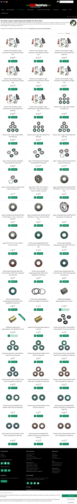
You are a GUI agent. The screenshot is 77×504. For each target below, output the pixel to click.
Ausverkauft (65, 309)
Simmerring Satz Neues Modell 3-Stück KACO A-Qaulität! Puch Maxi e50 (13, 380)
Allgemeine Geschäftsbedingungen (33, 458)
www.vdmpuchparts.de (57, 464)
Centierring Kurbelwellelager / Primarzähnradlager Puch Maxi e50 (38, 300)
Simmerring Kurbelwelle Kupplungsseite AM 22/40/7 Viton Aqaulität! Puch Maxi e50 (38, 273)
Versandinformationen (31, 457)
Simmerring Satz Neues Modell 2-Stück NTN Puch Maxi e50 (38, 406)
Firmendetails (29, 455)
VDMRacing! (4, 13)
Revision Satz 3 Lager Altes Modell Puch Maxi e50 (64, 136)
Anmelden (4, 481)
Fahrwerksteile (11, 9)
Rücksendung (3, 457)
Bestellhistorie (55, 455)
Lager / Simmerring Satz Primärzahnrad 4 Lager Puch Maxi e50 (64, 162)
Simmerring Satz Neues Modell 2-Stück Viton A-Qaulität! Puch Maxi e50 (64, 434)
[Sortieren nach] (69, 33)
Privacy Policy (29, 459)
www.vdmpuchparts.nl (56, 465)
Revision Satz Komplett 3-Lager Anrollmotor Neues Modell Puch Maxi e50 (38, 80)
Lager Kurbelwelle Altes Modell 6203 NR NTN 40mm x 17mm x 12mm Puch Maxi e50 (64, 189)
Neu (70, 9)
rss (46, 501)
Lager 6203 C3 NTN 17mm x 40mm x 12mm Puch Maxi (13, 244)
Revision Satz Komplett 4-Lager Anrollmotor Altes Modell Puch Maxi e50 (38, 52)
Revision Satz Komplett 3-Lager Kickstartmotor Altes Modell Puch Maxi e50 (38, 108)
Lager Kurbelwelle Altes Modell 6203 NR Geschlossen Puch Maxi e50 (64, 216)
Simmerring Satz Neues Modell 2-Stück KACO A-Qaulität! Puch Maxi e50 (13, 434)
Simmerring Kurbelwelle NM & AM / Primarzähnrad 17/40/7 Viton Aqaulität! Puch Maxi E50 (13, 273)
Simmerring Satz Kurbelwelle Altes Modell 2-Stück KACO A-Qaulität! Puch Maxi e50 (64, 407)
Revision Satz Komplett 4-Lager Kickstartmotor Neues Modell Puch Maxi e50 (64, 52)
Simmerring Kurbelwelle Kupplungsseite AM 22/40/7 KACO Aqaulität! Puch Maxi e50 (12, 301)
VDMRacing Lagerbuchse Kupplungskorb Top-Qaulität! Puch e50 (13, 328)
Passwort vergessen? (56, 458)
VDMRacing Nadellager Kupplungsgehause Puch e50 (64, 300)
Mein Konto (70, 17)
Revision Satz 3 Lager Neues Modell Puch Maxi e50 (13, 136)
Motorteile (21, 9)
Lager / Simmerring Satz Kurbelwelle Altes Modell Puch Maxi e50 (38, 162)
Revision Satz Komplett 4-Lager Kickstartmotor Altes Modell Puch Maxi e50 (13, 80)
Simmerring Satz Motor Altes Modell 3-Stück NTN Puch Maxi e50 (13, 354)
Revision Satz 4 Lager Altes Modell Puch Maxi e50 (38, 136)
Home (2, 9)
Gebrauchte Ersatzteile (44, 9)
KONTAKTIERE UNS (30, 491)
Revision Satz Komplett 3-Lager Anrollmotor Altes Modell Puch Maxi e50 (64, 80)
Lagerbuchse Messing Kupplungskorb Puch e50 (38, 328)
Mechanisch (31, 9)
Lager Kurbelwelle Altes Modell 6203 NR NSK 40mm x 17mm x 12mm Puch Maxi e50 (38, 217)
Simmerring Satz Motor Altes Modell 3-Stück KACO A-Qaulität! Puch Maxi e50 (64, 354)
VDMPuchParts (31, 454)
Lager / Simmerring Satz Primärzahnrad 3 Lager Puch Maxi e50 (13, 188)
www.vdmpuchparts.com (57, 462)
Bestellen (14, 61)
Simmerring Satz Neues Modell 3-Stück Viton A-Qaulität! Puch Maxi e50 (64, 380)
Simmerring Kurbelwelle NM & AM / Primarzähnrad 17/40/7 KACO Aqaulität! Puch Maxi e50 (64, 273)
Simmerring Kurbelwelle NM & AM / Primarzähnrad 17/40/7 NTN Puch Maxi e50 (38, 245)
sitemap (43, 501)
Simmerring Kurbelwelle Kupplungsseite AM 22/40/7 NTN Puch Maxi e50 (64, 245)
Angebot (64, 9)
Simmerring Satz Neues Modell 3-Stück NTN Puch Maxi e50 (38, 354)
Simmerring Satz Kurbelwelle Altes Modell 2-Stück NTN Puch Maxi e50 (13, 406)
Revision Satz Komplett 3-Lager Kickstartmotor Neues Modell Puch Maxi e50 (13, 108)
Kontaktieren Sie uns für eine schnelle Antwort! (40, 28)
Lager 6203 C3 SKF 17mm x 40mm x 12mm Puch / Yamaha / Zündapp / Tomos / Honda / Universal (38, 189)
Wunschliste (54, 457)
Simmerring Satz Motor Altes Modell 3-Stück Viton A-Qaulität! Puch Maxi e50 (38, 380)
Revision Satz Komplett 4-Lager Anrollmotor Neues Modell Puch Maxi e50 (12, 52)
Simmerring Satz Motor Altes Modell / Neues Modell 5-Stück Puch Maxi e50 (64, 328)
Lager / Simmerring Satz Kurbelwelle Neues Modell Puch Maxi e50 (12, 162)
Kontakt (2, 454)
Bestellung (3, 455)
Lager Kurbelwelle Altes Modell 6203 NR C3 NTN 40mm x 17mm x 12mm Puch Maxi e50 (13, 217)
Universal (56, 9)
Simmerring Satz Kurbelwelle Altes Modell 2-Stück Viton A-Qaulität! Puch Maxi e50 (38, 435)
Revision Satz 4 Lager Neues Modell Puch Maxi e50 (64, 108)
